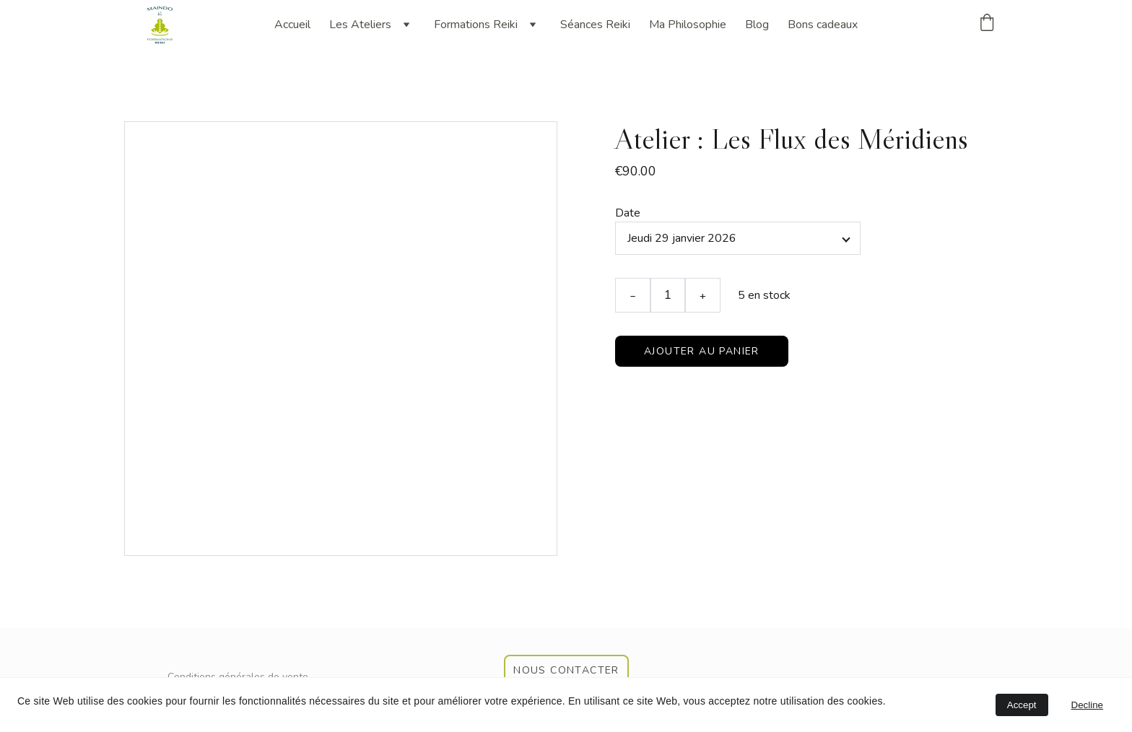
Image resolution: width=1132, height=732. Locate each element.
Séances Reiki (595, 24)
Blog (757, 24)
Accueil (292, 24)
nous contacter (566, 670)
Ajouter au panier (701, 351)
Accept (1022, 705)
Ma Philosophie (687, 24)
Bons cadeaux (823, 24)
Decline (1087, 705)
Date (627, 213)
